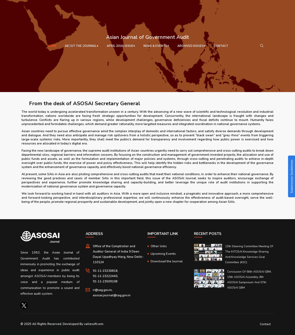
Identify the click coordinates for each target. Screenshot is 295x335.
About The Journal (81, 47)
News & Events (155, 47)
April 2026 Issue (120, 47)
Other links (159, 246)
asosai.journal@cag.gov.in (111, 295)
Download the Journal (167, 261)
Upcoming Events (163, 254)
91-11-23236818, (105, 271)
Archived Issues (189, 47)
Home (54, 47)
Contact (219, 47)
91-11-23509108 (105, 281)
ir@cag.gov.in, (102, 290)
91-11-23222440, (105, 276)
